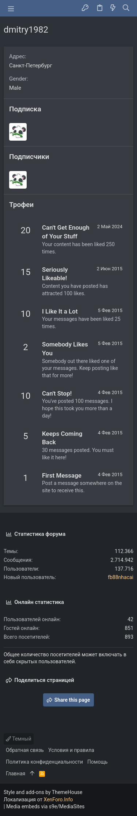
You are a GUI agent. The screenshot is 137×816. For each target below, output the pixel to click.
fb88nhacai (120, 577)
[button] (11, 8)
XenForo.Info (58, 799)
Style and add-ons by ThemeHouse (43, 792)
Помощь (97, 762)
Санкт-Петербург (30, 65)
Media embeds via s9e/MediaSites (45, 806)
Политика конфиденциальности (44, 762)
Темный (18, 739)
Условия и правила (71, 750)
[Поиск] (126, 8)
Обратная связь (25, 750)
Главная (15, 773)
